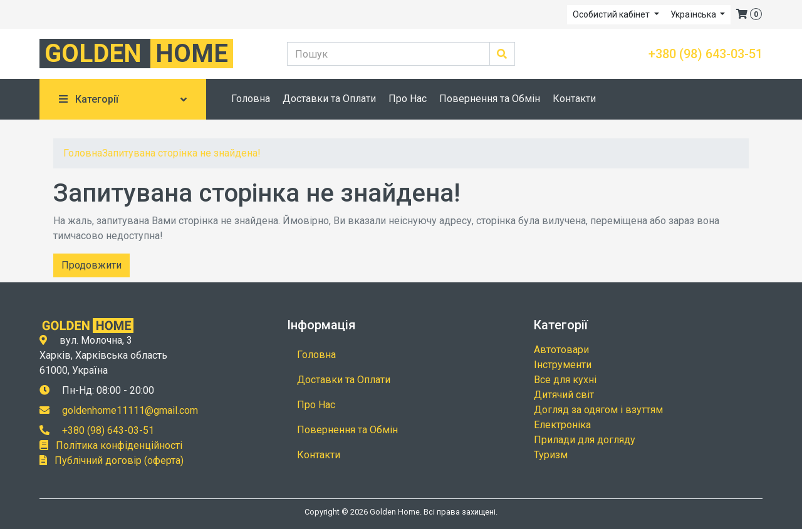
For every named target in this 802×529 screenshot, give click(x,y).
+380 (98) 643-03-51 (705, 53)
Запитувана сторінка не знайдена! (181, 153)
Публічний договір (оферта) (119, 460)
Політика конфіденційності (119, 445)
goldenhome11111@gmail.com (130, 410)
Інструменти (562, 365)
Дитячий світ (564, 395)
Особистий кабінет (612, 14)
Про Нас (407, 99)
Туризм (551, 455)
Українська (694, 14)
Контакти (574, 99)
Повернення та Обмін (489, 99)
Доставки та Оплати (329, 99)
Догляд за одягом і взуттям (598, 410)
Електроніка (562, 425)
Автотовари (561, 350)
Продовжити (91, 265)
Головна (250, 99)
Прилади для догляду (584, 440)
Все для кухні (565, 380)
